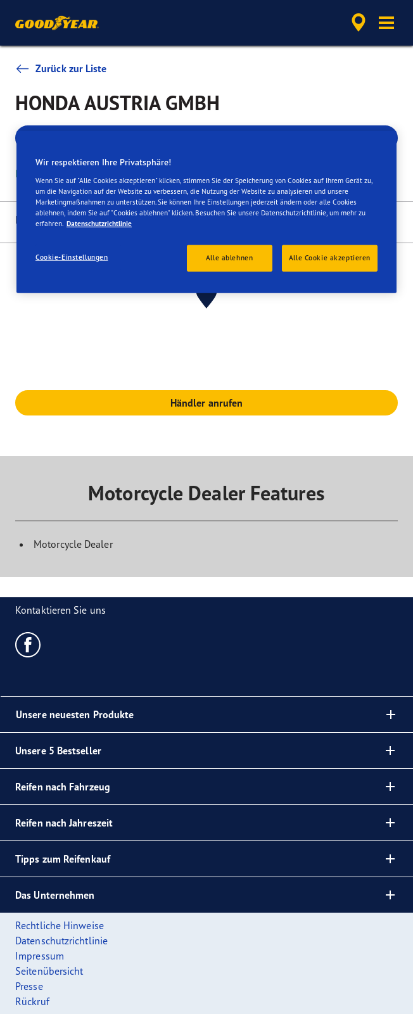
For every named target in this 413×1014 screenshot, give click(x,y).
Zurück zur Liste (61, 68)
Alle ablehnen (229, 257)
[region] (206, 212)
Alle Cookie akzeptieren (330, 257)
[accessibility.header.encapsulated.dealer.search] (358, 22)
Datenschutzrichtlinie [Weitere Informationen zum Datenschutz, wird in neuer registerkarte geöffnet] (99, 223)
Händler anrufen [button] (206, 402)
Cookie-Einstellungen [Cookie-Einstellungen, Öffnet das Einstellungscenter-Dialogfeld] (71, 257)
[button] (386, 22)
